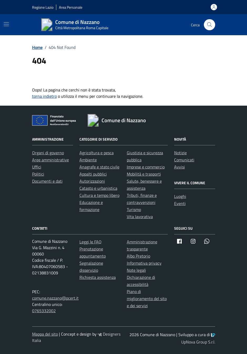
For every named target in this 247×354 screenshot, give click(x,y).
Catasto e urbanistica (98, 188)
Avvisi (179, 167)
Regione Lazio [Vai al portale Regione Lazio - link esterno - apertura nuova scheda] (42, 7)
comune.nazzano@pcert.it (55, 298)
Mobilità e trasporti (144, 174)
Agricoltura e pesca (96, 153)
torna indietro (44, 96)
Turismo (134, 209)
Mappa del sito (45, 334)
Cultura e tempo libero (99, 195)
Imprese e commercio (146, 167)
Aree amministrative (50, 160)
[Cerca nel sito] (209, 24)
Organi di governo (48, 153)
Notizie (180, 153)
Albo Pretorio (138, 256)
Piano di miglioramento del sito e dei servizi (147, 298)
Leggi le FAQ (90, 242)
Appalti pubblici (93, 174)
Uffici (36, 167)
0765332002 (44, 310)
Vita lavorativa (140, 216)
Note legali (136, 270)
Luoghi (180, 196)
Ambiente (88, 160)
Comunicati (184, 160)
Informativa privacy (144, 263)
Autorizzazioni (92, 181)
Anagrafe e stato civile (99, 167)
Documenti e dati (47, 181)
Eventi (180, 203)
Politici (38, 174)
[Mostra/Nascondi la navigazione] (6, 24)
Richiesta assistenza (97, 277)
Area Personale (70, 7)
